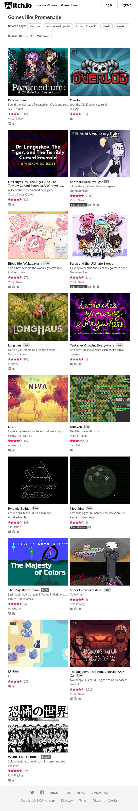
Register (126, 5)
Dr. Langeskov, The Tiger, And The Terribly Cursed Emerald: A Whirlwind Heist (34, 185)
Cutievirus (76, 594)
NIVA (12, 427)
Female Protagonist (58, 26)
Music (106, 26)
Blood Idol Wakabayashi (25, 263)
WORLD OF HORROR (24, 757)
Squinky (75, 354)
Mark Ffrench (78, 435)
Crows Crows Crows (20, 194)
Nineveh (76, 427)
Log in (108, 5)
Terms (82, 800)
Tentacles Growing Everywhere (92, 345)
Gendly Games (17, 354)
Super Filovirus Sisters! (86, 590)
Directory (67, 800)
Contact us (99, 792)
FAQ (68, 792)
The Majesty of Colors (24, 590)
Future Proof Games (20, 599)
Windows (43, 36)
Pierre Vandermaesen (82, 517)
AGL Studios (15, 109)
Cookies (112, 800)
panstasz (13, 765)
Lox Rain (75, 684)
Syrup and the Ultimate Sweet (91, 263)
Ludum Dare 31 (86, 26)
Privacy (97, 800)
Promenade (48, 17)
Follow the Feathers (20, 435)
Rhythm (35, 26)
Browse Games (46, 5)
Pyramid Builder (19, 508)
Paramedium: (17, 100)
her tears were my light (86, 182)
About (55, 792)
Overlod (75, 100)
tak (10, 676)
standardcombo (17, 517)
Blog (81, 792)
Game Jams (69, 5)
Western (121, 26)
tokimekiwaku (16, 272)
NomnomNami (79, 190)
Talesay (74, 109)
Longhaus (14, 345)
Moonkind (77, 508)
